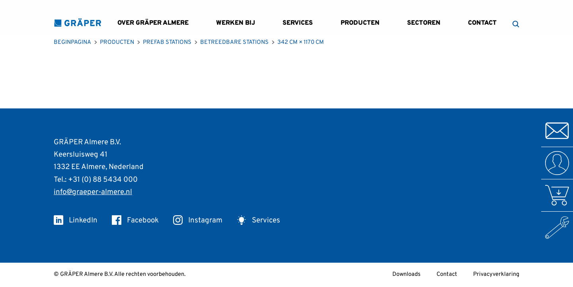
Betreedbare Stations (234, 42)
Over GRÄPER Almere (153, 23)
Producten (360, 23)
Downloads (406, 274)
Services (298, 23)
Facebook (135, 220)
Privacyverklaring (496, 274)
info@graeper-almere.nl (93, 192)
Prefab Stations (167, 42)
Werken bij (235, 23)
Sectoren (423, 23)
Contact (482, 23)
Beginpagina (72, 42)
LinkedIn (75, 220)
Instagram (197, 220)
